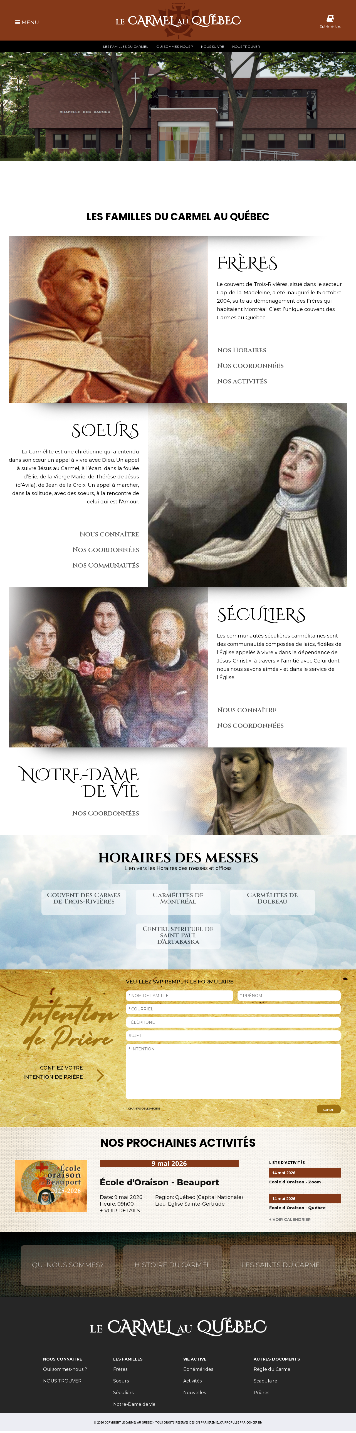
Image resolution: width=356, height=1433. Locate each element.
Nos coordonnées (250, 366)
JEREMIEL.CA (215, 1422)
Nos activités (242, 381)
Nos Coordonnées (105, 813)
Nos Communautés (105, 565)
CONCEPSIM (254, 1422)
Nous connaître (109, 534)
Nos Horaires (241, 350)
